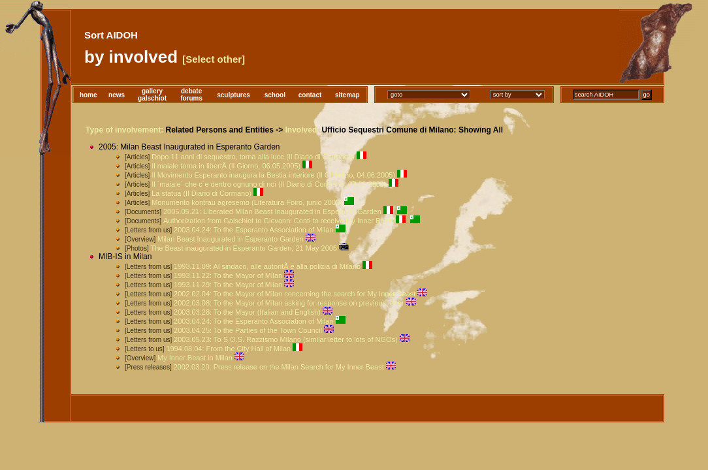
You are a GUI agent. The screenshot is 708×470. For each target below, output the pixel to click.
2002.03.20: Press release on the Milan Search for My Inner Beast (278, 367)
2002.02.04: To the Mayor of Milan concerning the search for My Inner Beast (294, 294)
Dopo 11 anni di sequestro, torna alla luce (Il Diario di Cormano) (253, 157)
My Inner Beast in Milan (195, 358)
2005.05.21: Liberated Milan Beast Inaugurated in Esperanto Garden (272, 211)
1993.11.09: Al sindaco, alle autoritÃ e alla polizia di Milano (267, 266)
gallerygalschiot (152, 94)
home (88, 95)
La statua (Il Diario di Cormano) (201, 193)
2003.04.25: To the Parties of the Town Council (248, 330)
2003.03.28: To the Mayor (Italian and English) (247, 312)
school (275, 95)
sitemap (347, 95)
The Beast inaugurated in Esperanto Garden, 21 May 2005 (243, 248)
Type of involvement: (124, 129)
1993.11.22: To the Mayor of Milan (228, 275)
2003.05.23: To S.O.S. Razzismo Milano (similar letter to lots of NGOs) (286, 339)
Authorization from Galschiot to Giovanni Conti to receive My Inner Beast (278, 221)
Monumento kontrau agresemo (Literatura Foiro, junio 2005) (247, 202)
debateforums (191, 94)
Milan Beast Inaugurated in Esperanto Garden (230, 239)
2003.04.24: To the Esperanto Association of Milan (253, 230)
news (116, 95)
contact (310, 95)
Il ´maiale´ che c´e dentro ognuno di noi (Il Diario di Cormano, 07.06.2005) (269, 184)
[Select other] (213, 59)
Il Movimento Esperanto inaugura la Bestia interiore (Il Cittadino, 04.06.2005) (273, 175)
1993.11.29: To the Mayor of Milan (228, 285)
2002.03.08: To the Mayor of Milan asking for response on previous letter (289, 303)
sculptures (233, 95)
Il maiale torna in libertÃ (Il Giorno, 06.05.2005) (226, 166)
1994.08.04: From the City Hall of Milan (228, 348)
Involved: (302, 129)
